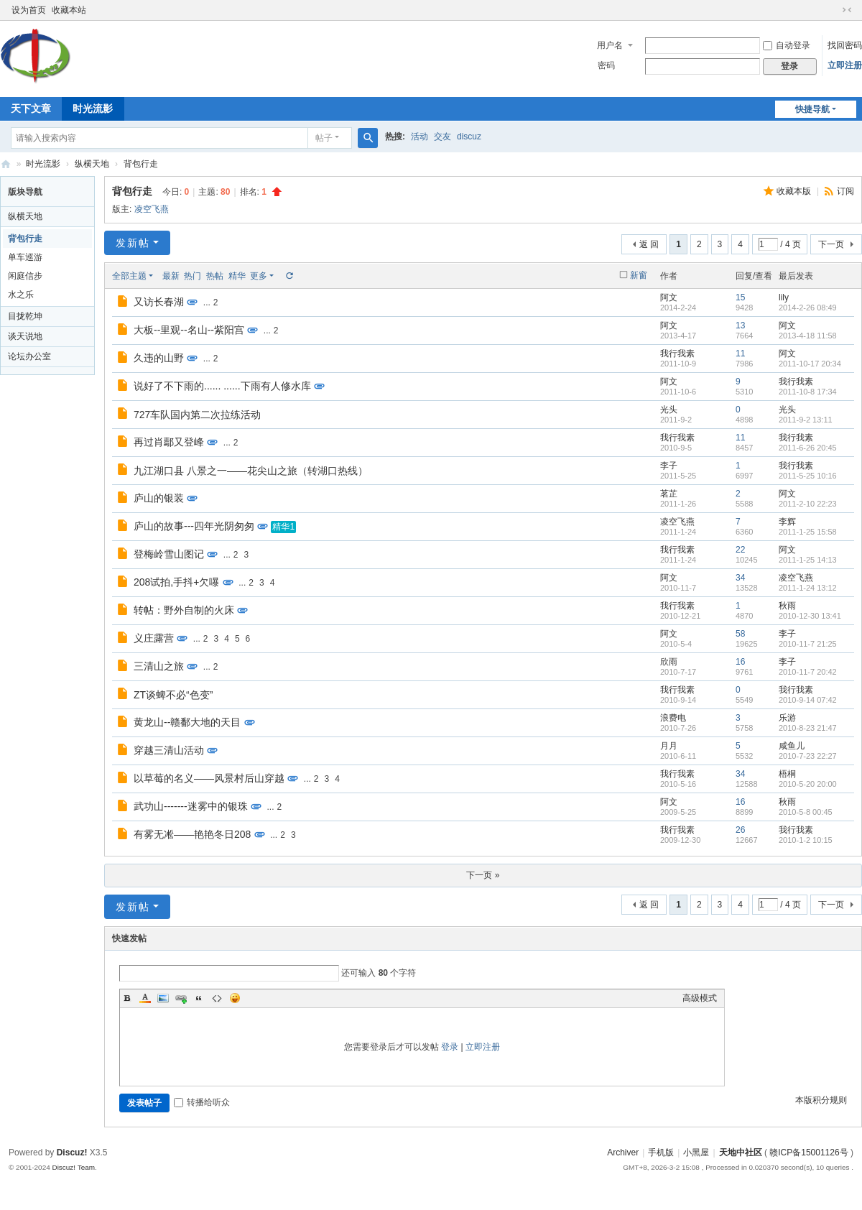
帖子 (324, 138)
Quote (199, 998)
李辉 (787, 522)
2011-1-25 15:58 (808, 531)
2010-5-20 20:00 (808, 784)
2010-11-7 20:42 (808, 672)
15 (740, 297)
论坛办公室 (29, 356)
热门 (192, 276)
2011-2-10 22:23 (808, 503)
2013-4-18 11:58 (808, 335)
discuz (469, 136)
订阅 (845, 191)
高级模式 (699, 998)
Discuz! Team (73, 1167)
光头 (668, 410)
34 (740, 578)
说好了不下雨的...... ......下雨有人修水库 (222, 386)
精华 (237, 276)
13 (740, 325)
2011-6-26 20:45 (808, 447)
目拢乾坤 (25, 316)
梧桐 (787, 774)
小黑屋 (696, 1152)
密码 (606, 65)
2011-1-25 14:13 (808, 559)
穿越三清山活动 (169, 750)
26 (740, 830)
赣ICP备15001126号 (808, 1152)
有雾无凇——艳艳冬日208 (192, 834)
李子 (668, 466)
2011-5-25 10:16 (808, 475)
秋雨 (787, 606)
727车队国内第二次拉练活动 (197, 414)
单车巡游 (25, 257)
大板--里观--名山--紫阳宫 (189, 330)
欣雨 (668, 662)
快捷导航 (812, 109)
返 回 (649, 244)
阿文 (668, 297)
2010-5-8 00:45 (806, 812)
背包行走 (141, 164)
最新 (171, 276)
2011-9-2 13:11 (806, 419)
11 (740, 353)
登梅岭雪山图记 (169, 554)
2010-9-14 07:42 (808, 700)
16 (740, 662)
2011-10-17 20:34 (810, 363)
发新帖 (133, 243)
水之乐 (21, 295)
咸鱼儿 (792, 746)
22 (740, 550)
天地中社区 (5, 164)
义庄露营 (154, 638)
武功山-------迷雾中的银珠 (191, 806)
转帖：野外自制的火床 (184, 610)
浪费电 (673, 718)
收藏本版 (795, 191)
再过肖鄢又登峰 (169, 442)
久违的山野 (159, 358)
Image (163, 998)
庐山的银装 (159, 498)
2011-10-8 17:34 (808, 391)
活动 (419, 136)
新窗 (638, 275)
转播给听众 (202, 1102)
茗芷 (668, 494)
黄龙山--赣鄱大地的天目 (187, 722)
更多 (258, 276)
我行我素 (677, 353)
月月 (668, 746)
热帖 (214, 276)
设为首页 (28, 10)
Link (181, 998)
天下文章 (31, 108)
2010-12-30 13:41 (810, 615)
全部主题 (129, 276)
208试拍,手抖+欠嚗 (176, 582)
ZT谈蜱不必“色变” (173, 695)
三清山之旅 (159, 666)
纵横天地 (92, 164)
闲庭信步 (25, 276)
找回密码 (845, 45)
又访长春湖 (159, 302)
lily (784, 297)
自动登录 (786, 45)
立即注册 (845, 65)
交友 (442, 136)
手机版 (661, 1152)
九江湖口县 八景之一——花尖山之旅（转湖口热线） (251, 470)
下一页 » (482, 875)
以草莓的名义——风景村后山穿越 (209, 778)
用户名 (610, 45)
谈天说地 (25, 336)
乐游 (787, 718)
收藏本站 (69, 10)
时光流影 (93, 108)
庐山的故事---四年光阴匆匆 (194, 526)
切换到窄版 (846, 10)
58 (740, 634)
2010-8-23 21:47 (808, 728)
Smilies (235, 998)
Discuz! (72, 1152)
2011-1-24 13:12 (808, 587)
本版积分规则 (821, 1100)
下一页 (831, 244)
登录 (449, 1047)
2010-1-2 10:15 (806, 840)
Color (145, 998)
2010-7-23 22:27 (808, 756)
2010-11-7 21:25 (808, 643)
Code (217, 998)
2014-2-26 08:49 (808, 307)
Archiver (623, 1152)
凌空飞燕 (151, 209)
